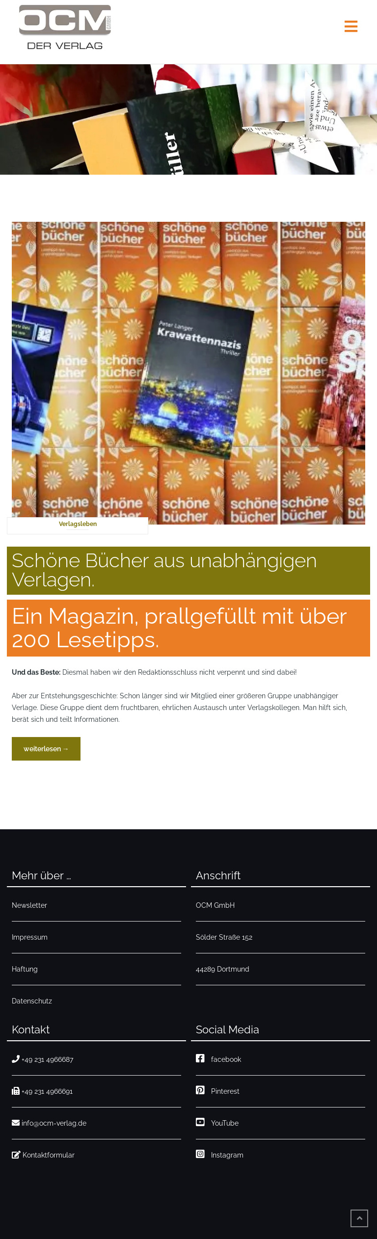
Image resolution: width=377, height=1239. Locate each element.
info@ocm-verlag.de (49, 1123)
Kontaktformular (43, 1155)
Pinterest (218, 1090)
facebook (218, 1058)
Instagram (219, 1154)
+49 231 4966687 (42, 1059)
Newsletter (29, 905)
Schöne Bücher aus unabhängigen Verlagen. (164, 570)
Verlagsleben (78, 524)
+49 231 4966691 (42, 1091)
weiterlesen (46, 751)
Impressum (30, 937)
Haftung (25, 969)
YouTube (217, 1122)
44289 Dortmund (222, 969)
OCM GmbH (215, 905)
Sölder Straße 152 (224, 937)
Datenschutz (32, 1001)
